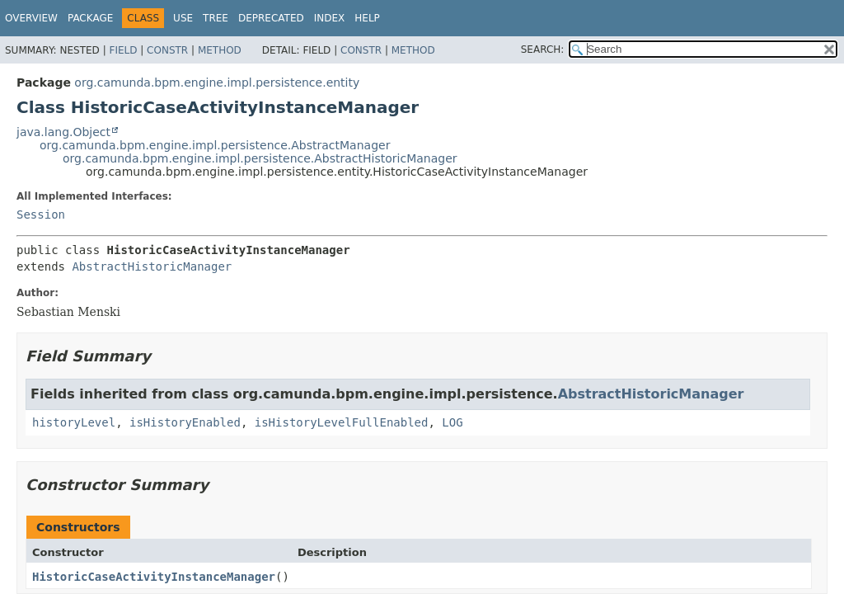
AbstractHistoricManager (152, 266)
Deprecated (271, 18)
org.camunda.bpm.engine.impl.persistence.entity (216, 82)
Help (367, 18)
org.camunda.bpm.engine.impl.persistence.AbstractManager (215, 145)
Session (40, 214)
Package (90, 18)
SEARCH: (543, 49)
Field (123, 50)
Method (219, 50)
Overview (31, 18)
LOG (452, 422)
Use (183, 18)
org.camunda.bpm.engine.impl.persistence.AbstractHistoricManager (260, 158)
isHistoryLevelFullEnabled (342, 422)
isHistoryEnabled (185, 422)
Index (329, 18)
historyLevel (73, 422)
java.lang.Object (63, 132)
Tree (215, 18)
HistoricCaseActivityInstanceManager (153, 576)
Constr (167, 50)
